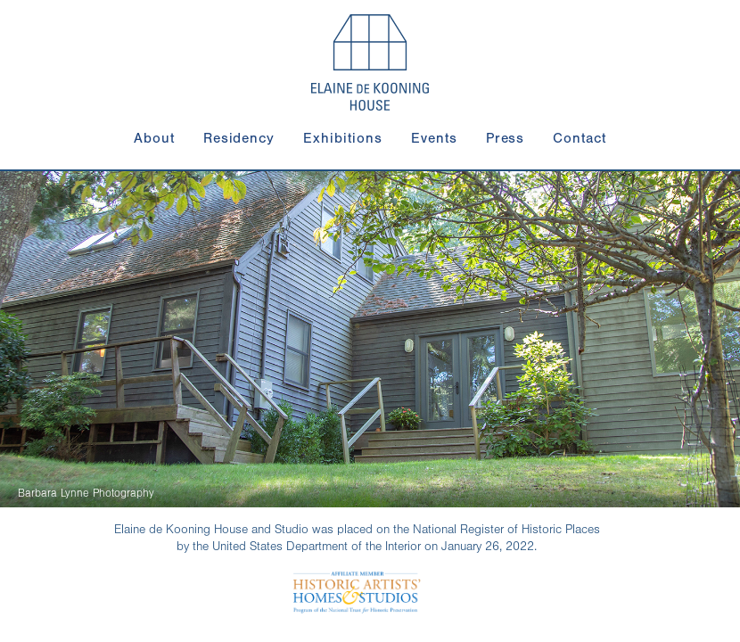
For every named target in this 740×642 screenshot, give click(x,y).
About (154, 138)
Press (505, 138)
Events (434, 138)
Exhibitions (342, 138)
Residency (239, 138)
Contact (579, 138)
